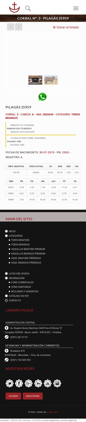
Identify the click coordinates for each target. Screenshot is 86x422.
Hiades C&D (52, 412)
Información (17, 278)
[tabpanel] (43, 54)
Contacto (15, 300)
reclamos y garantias (24, 291)
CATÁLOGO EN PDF (19, 296)
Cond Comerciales (22, 282)
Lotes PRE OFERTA (19, 273)
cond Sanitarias (21, 287)
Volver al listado (65, 27)
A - (34, 114)
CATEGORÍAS (16, 236)
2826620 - (49, 114)
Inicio (12, 231)
